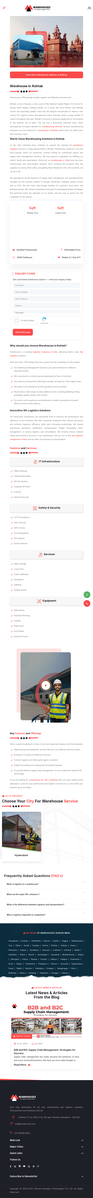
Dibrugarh (15, 959)
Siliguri (81, 954)
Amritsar (67, 950)
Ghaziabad (13, 941)
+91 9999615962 (22, 1133)
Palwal (65, 973)
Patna (22, 954)
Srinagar (55, 973)
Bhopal (34, 959)
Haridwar (32, 973)
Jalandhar (13, 954)
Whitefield (35, 941)
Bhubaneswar (69, 954)
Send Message (22, 332)
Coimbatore (30, 964)
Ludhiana (57, 950)
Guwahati (55, 954)
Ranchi (31, 954)
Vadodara (39, 968)
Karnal (45, 945)
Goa (10, 945)
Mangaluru (43, 964)
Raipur (19, 964)
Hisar (73, 968)
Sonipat (35, 945)
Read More (22, 1064)
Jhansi (73, 945)
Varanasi (46, 950)
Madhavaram (77, 941)
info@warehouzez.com (25, 1124)
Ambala (64, 945)
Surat (11, 968)
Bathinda (12, 973)
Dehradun (13, 950)
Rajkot (19, 968)
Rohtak (54, 945)
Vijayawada (76, 964)
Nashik (56, 941)
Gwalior (43, 959)
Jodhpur (54, 959)
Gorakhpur (34, 950)
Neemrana (74, 959)
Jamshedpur (43, 954)
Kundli (26, 945)
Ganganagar (62, 968)
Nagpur (65, 941)
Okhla (18, 945)
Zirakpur (50, 968)
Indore (25, 959)
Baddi (77, 950)
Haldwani (44, 973)
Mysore (54, 964)
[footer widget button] (46, 1140)
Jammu (22, 973)
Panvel (46, 941)
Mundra (28, 968)
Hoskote (24, 941)
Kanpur (23, 950)
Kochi (11, 964)
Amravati (64, 964)
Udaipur (63, 959)
